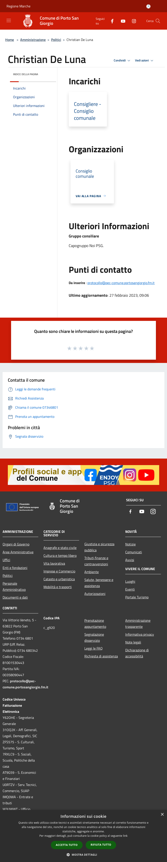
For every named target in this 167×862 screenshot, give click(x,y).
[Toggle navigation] (8, 20)
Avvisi (129, 559)
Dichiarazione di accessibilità (137, 653)
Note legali (133, 642)
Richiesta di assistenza (101, 656)
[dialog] (83, 836)
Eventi (130, 589)
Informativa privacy (139, 634)
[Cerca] (157, 21)
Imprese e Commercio (59, 571)
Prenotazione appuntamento (95, 623)
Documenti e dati (15, 597)
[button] (83, 854)
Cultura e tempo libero (60, 555)
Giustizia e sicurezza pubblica (99, 547)
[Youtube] (121, 21)
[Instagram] (132, 21)
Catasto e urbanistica (59, 579)
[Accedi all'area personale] (148, 6)
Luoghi (130, 581)
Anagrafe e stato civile (60, 547)
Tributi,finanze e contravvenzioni (96, 561)
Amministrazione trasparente (137, 623)
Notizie (130, 544)
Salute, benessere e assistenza (98, 582)
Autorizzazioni (94, 593)
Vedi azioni (145, 60)
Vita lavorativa (54, 563)
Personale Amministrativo (14, 586)
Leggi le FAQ (93, 648)
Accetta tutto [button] (67, 845)
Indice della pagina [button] (25, 74)
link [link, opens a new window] (125, 836)
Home (9, 39)
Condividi (123, 60)
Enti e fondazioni (15, 567)
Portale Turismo (137, 597)
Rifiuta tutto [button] (101, 845)
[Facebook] (110, 21)
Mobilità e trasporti (57, 586)
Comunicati (133, 552)
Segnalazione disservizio (94, 637)
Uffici (6, 559)
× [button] (162, 814)
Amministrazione (33, 39)
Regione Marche (18, 6)
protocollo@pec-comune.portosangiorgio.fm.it (121, 282)
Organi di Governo (16, 544)
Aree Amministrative (18, 552)
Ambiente (91, 571)
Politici (56, 39)
